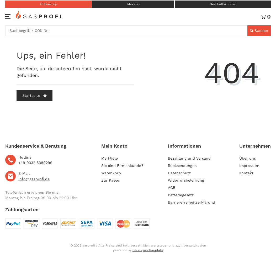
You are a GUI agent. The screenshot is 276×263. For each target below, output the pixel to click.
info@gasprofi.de (34, 179)
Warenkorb (111, 173)
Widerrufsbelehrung (186, 180)
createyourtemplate (147, 250)
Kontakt (246, 173)
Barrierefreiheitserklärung (191, 202)
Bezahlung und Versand (189, 158)
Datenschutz (179, 173)
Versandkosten (194, 245)
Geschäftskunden (223, 4)
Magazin (133, 4)
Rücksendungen (182, 166)
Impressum (249, 166)
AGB (171, 188)
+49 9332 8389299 (35, 163)
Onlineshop (48, 4)
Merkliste (109, 158)
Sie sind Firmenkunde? (122, 166)
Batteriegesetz (181, 195)
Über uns (247, 158)
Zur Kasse (110, 180)
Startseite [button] (34, 95)
